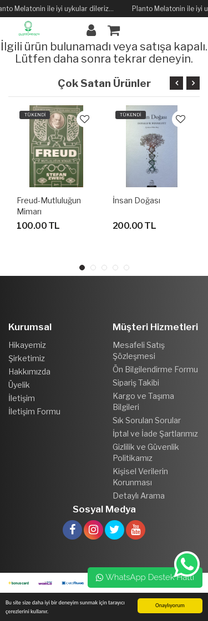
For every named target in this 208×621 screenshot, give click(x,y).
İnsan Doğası (136, 200)
